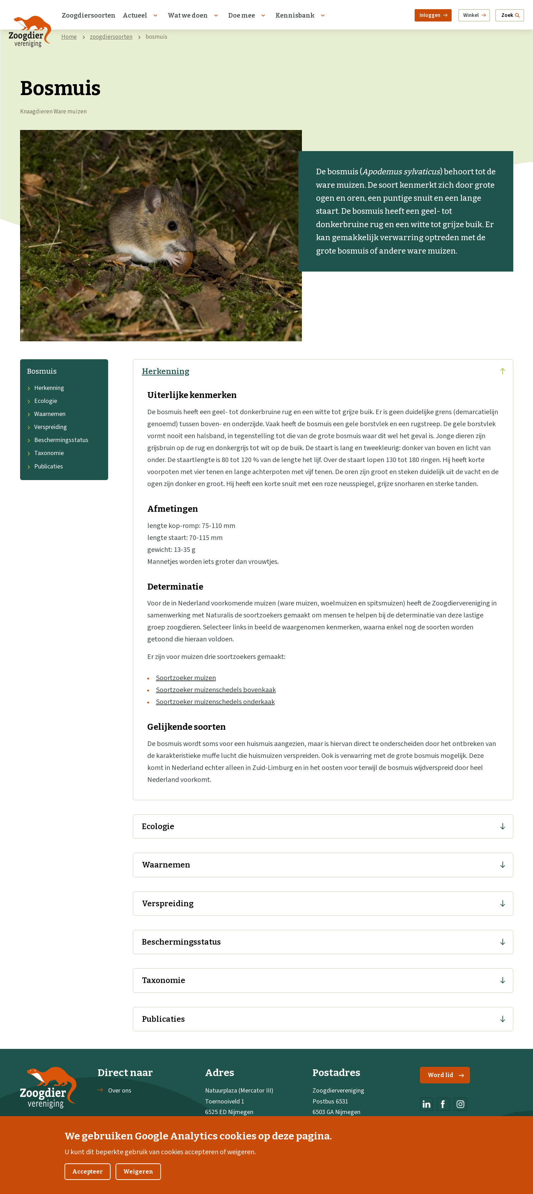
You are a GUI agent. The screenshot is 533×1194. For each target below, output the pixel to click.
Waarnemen (46, 414)
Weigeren (138, 1172)
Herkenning (45, 388)
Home (69, 37)
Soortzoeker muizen (186, 678)
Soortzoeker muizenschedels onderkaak (215, 702)
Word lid (446, 1075)
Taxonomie (45, 453)
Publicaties (45, 466)
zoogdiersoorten (111, 37)
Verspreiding (47, 427)
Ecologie (42, 401)
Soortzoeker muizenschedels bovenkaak (216, 690)
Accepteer (87, 1172)
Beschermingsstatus (57, 440)
